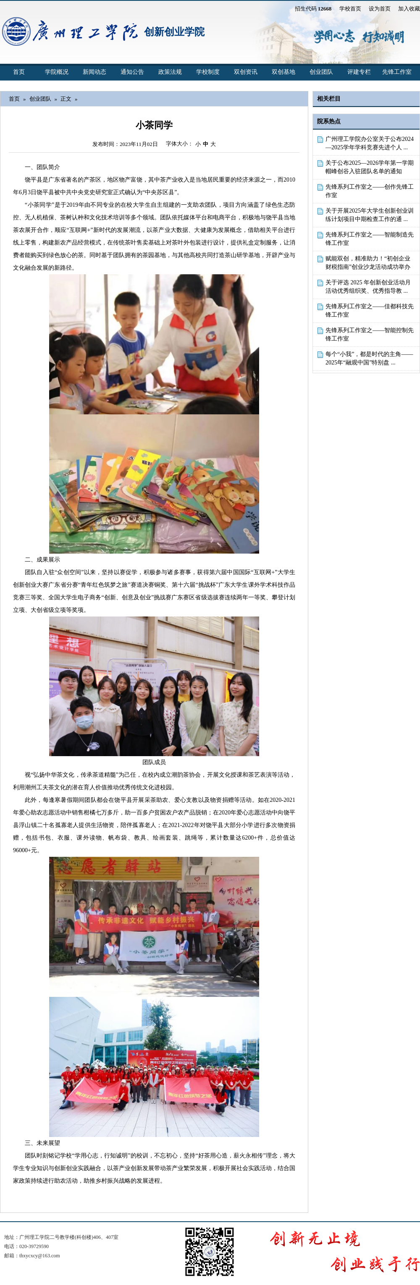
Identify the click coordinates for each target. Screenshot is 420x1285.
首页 (19, 72)
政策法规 (170, 72)
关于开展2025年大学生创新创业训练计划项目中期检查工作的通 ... (370, 215)
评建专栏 (359, 72)
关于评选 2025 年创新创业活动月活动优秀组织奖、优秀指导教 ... (368, 286)
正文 (65, 99)
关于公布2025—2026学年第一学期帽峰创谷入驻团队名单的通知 (370, 167)
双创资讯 (245, 72)
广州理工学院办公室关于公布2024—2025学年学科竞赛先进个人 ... (370, 143)
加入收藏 (409, 8)
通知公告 (132, 72)
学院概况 (56, 72)
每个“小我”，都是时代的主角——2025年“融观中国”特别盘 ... (369, 358)
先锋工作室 (397, 72)
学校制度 (208, 72)
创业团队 (321, 72)
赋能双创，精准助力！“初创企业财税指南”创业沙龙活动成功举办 (368, 262)
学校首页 (350, 8)
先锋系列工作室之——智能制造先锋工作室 (370, 239)
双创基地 (283, 72)
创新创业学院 (174, 31)
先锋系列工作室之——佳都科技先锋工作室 (370, 310)
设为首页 (380, 8)
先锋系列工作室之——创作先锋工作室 (370, 191)
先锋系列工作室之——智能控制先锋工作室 (370, 334)
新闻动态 (94, 72)
